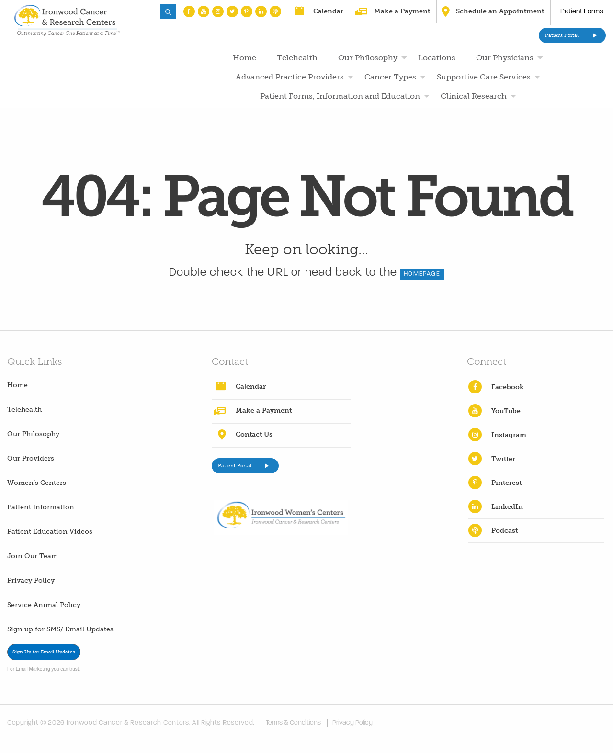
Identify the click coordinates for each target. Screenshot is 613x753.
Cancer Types (390, 76)
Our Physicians (505, 57)
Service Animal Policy (43, 605)
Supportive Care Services (484, 76)
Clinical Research (474, 96)
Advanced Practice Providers (290, 76)
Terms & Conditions (293, 723)
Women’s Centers (36, 483)
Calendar (328, 11)
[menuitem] (243, 57)
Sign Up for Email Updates (43, 652)
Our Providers (30, 458)
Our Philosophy (367, 57)
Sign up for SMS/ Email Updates (60, 629)
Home (244, 57)
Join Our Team (32, 556)
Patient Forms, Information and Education (340, 96)
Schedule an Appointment (500, 11)
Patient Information (40, 507)
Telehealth (297, 57)
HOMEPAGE (422, 274)
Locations (436, 57)
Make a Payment (402, 11)
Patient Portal (562, 35)
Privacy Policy (31, 580)
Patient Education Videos (49, 532)
